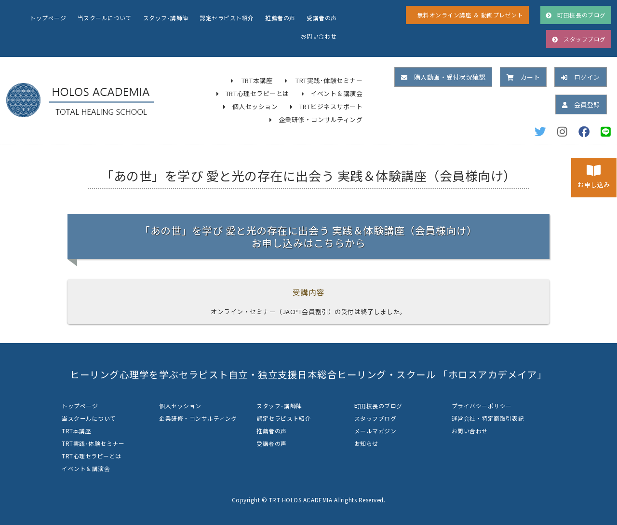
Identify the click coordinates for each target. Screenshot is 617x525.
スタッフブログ (375, 418)
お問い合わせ (319, 36)
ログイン (580, 77)
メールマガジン (375, 431)
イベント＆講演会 (336, 93)
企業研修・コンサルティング (321, 119)
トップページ (48, 18)
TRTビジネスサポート (331, 106)
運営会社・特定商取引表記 (488, 418)
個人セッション (255, 106)
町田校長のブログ (378, 405)
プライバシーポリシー (482, 405)
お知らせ (366, 443)
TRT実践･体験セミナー (328, 80)
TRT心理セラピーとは (257, 93)
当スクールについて (105, 18)
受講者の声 (322, 18)
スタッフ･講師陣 (165, 18)
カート (523, 77)
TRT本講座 (256, 80)
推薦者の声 (280, 18)
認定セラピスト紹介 (227, 18)
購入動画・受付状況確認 (443, 77)
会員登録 (581, 104)
